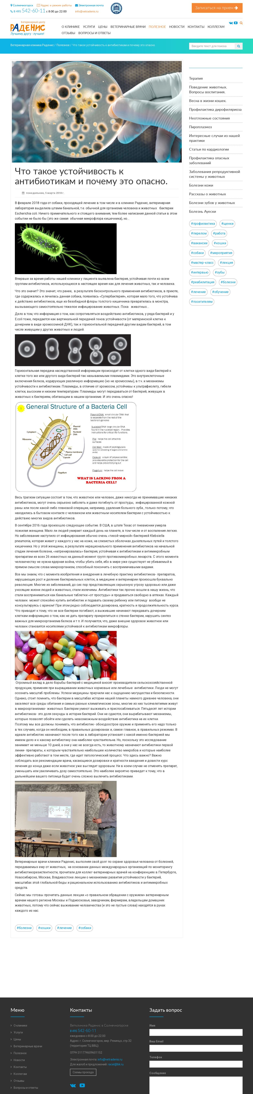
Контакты (196, 26)
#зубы (220, 272)
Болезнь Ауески (202, 212)
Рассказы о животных (207, 194)
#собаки (84, 928)
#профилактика (203, 224)
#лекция (226, 263)
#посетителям (201, 302)
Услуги (89, 26)
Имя (152, 1025)
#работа (219, 233)
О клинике (71, 26)
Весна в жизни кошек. (207, 101)
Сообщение (157, 1073)
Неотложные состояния (209, 118)
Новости (176, 26)
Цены (102, 26)
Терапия (196, 78)
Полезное (157, 26)
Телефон (155, 1057)
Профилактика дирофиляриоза (215, 110)
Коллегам (216, 26)
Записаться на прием (217, 8)
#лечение (64, 928)
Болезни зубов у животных (212, 203)
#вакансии (199, 243)
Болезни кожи (201, 185)
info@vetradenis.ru (87, 11)
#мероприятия (221, 253)
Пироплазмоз (200, 127)
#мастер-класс (202, 263)
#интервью (199, 272)
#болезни (24, 928)
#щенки (227, 224)
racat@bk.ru (116, 1064)
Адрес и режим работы (54, 5)
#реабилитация (202, 282)
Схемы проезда (83, 1072)
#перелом (199, 233)
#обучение (220, 292)
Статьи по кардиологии (209, 149)
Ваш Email (156, 1041)
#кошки (44, 928)
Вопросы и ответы (94, 33)
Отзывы (68, 33)
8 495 (28, 11)
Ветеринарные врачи (128, 26)
